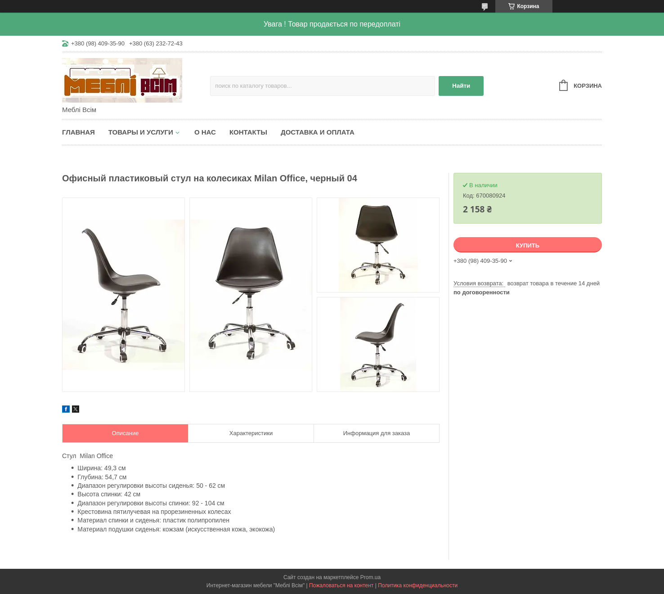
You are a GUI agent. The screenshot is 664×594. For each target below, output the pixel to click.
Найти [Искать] (461, 85)
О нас (205, 132)
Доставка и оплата (317, 132)
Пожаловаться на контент (341, 585)
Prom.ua (370, 577)
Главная (78, 132)
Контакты (248, 132)
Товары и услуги (140, 132)
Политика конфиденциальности (418, 585)
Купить (527, 245)
